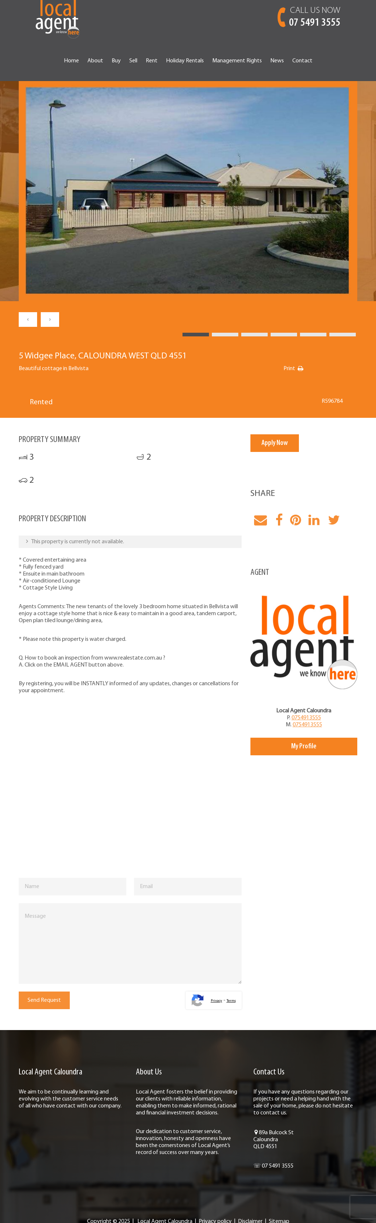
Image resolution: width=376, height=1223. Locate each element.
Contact (302, 61)
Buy (116, 61)
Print (289, 369)
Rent (152, 61)
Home (71, 61)
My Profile (304, 746)
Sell (133, 61)
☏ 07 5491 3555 (273, 1166)
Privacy (216, 1001)
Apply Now (274, 443)
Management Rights (237, 61)
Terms (231, 1001)
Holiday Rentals (185, 61)
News (277, 61)
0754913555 (306, 718)
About (95, 61)
